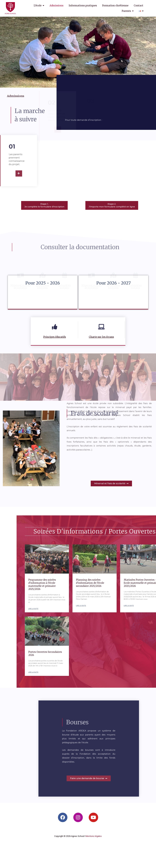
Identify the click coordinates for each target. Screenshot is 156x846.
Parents (128, 11)
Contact (138, 5)
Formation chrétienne (115, 5)
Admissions (56, 5)
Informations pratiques (83, 5)
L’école (39, 5)
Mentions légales (94, 836)
